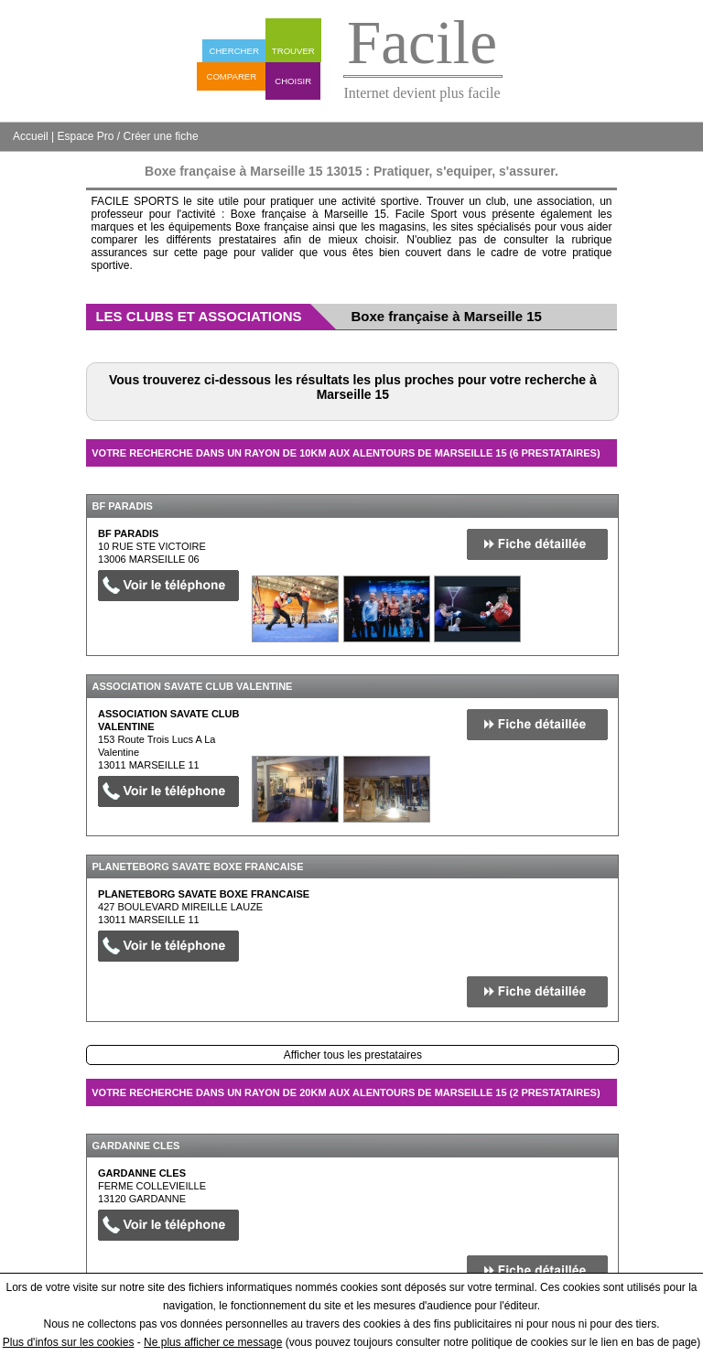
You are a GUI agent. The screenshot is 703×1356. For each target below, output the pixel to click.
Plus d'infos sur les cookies (69, 1342)
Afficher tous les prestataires (353, 1055)
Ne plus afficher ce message (213, 1342)
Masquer (586, 480)
